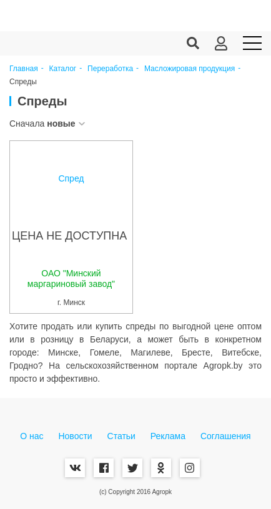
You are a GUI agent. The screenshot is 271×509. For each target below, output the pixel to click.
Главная (23, 69)
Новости (75, 436)
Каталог (63, 69)
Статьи (121, 436)
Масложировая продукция (189, 69)
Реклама (167, 436)
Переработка (110, 69)
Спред (71, 178)
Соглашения (225, 436)
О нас (31, 436)
